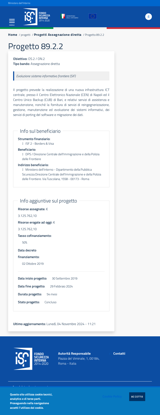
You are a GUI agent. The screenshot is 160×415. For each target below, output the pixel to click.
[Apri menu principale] (12, 22)
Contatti (119, 353)
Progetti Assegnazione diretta (57, 34)
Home (12, 34)
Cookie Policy (112, 396)
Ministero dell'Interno (19, 3)
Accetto (138, 396)
